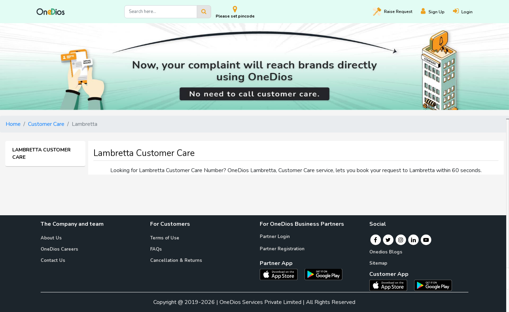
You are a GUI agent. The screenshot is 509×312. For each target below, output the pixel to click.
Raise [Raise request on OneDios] (392, 11)
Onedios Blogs (385, 252)
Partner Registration (282, 249)
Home (13, 124)
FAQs (156, 249)
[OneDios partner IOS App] (281, 274)
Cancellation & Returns (176, 260)
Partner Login (275, 236)
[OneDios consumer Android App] (433, 285)
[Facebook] (375, 240)
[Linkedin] (413, 240)
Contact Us (53, 260)
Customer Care (46, 124)
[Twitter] (388, 240)
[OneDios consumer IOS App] (391, 285)
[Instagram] (400, 240)
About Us (51, 238)
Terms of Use (164, 238)
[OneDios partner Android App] (323, 274)
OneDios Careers (59, 249)
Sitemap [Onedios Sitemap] (378, 263)
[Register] (437, 12)
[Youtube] (426, 240)
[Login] (467, 12)
